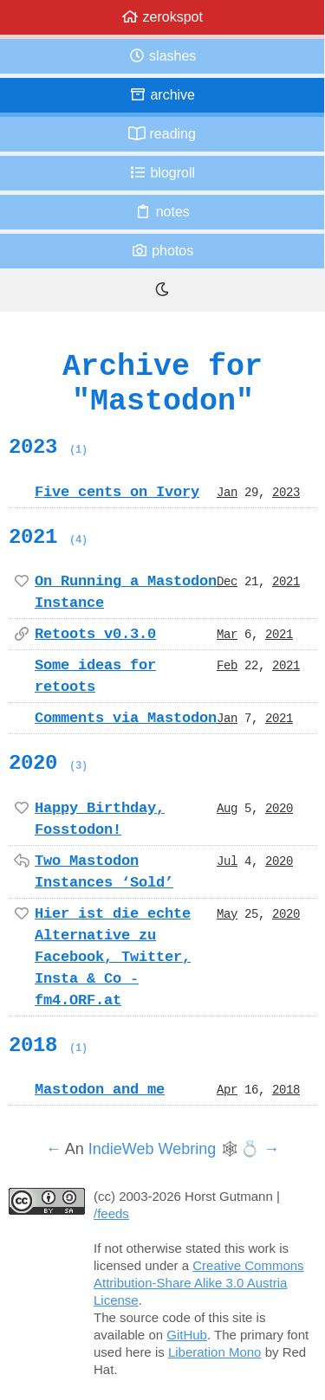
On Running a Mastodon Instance (126, 592)
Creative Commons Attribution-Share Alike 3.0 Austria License (199, 1282)
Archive (162, 94)
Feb (227, 665)
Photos (162, 250)
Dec (227, 581)
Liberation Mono (215, 1352)
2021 (48, 537)
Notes (162, 211)
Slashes (162, 55)
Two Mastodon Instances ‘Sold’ (104, 871)
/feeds (111, 1213)
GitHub (186, 1334)
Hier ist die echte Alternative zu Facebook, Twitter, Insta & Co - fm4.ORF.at (113, 956)
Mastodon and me (100, 1089)
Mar (227, 634)
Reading (162, 133)
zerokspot (162, 17)
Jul (227, 860)
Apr (227, 1089)
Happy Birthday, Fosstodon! (100, 818)
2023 (48, 446)
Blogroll (162, 172)
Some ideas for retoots (95, 676)
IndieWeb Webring (152, 1149)
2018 (48, 1045)
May (227, 913)
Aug (227, 808)
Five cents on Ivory (117, 491)
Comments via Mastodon (126, 717)
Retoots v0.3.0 (95, 633)
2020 (48, 762)
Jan (227, 492)
